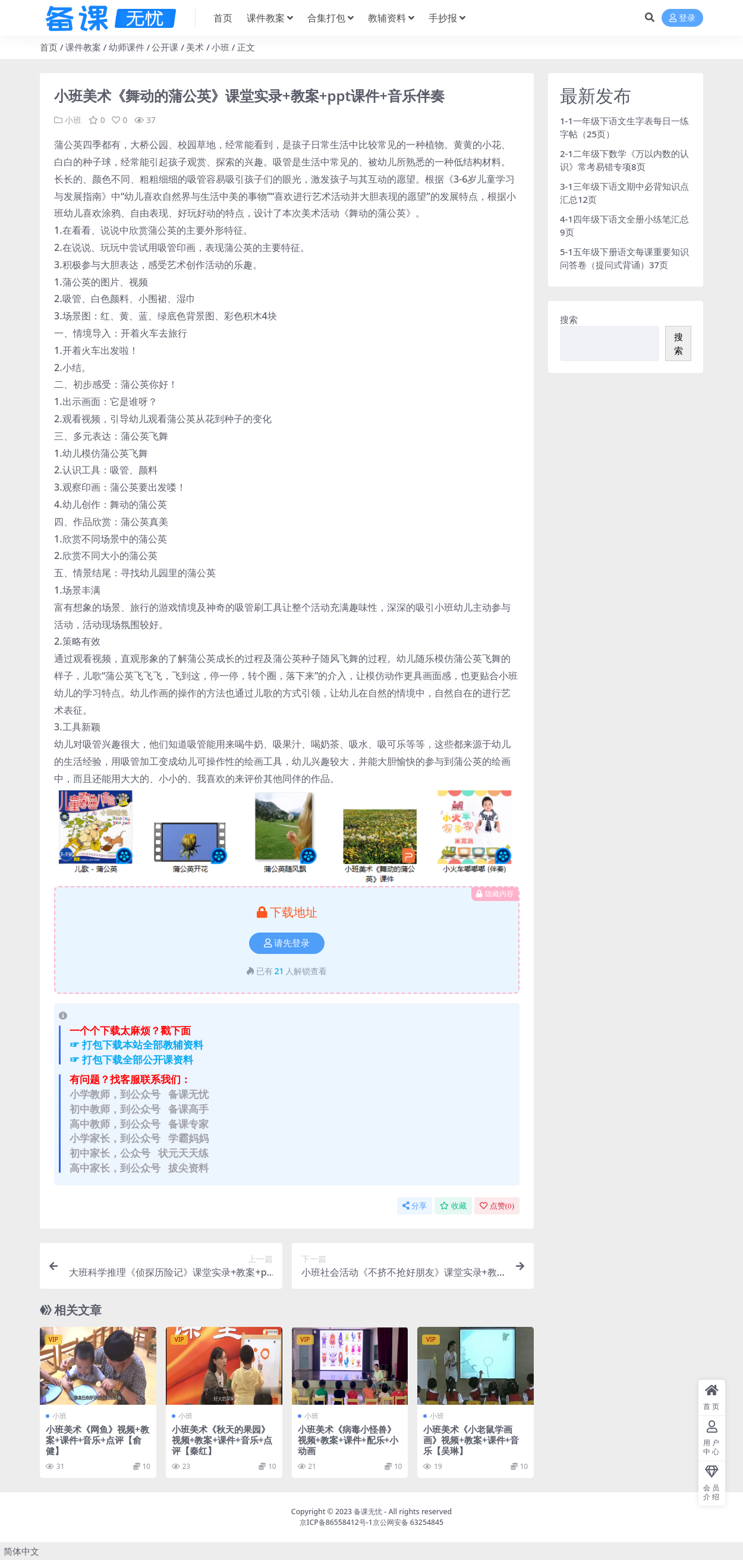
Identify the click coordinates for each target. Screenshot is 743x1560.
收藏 (453, 1205)
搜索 (569, 319)
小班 (220, 47)
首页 (49, 47)
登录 (682, 18)
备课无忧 (368, 1511)
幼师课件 (126, 47)
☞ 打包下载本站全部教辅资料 (136, 1044)
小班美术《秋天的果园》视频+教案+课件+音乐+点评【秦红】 (222, 1439)
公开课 (165, 47)
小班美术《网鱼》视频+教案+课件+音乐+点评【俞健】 (97, 1439)
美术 (195, 47)
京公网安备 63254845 (408, 1522)
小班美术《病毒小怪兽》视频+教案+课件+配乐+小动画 (348, 1439)
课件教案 (83, 47)
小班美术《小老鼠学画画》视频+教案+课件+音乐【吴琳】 (471, 1439)
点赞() (497, 1205)
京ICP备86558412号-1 (336, 1522)
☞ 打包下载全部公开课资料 (131, 1059)
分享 (414, 1205)
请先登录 (287, 942)
